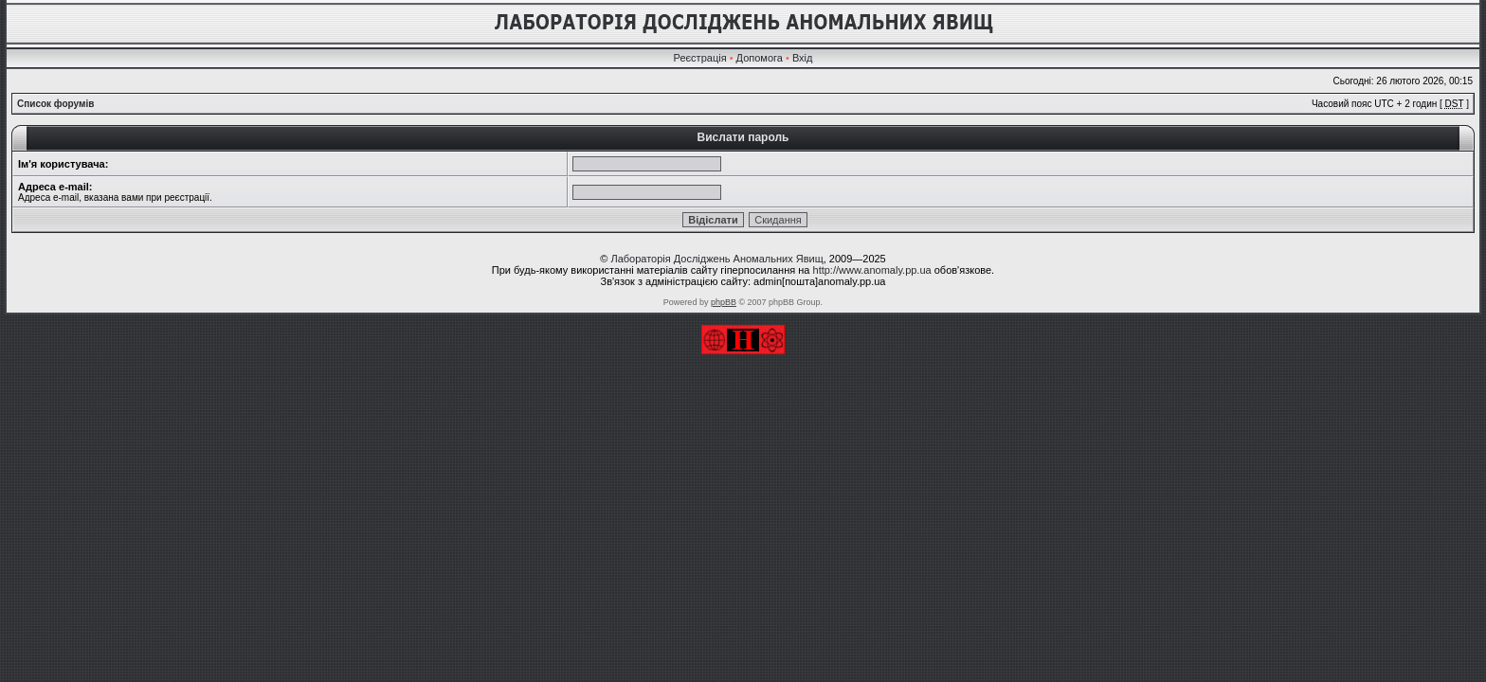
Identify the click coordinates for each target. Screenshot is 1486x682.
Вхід (802, 57)
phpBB (723, 302)
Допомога (759, 57)
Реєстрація (700, 57)
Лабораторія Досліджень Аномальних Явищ (716, 258)
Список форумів (55, 104)
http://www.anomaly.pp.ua (872, 270)
